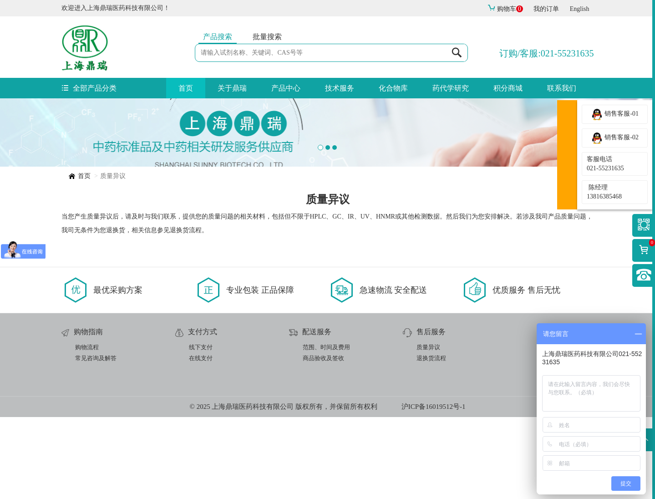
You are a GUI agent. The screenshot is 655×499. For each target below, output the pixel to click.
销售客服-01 (615, 114)
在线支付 (201, 440)
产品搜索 (217, 37)
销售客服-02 (615, 138)
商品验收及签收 (323, 440)
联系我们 (561, 88)
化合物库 (393, 88)
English (579, 8)
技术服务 (339, 88)
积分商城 (508, 88)
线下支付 (201, 429)
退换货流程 (431, 440)
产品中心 (285, 88)
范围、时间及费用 (326, 429)
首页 (185, 88)
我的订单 (546, 8)
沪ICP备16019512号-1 (433, 488)
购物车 (505, 8)
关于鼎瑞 (232, 88)
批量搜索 (267, 37)
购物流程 (87, 429)
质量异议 (428, 429)
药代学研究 (450, 88)
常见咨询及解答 (96, 440)
